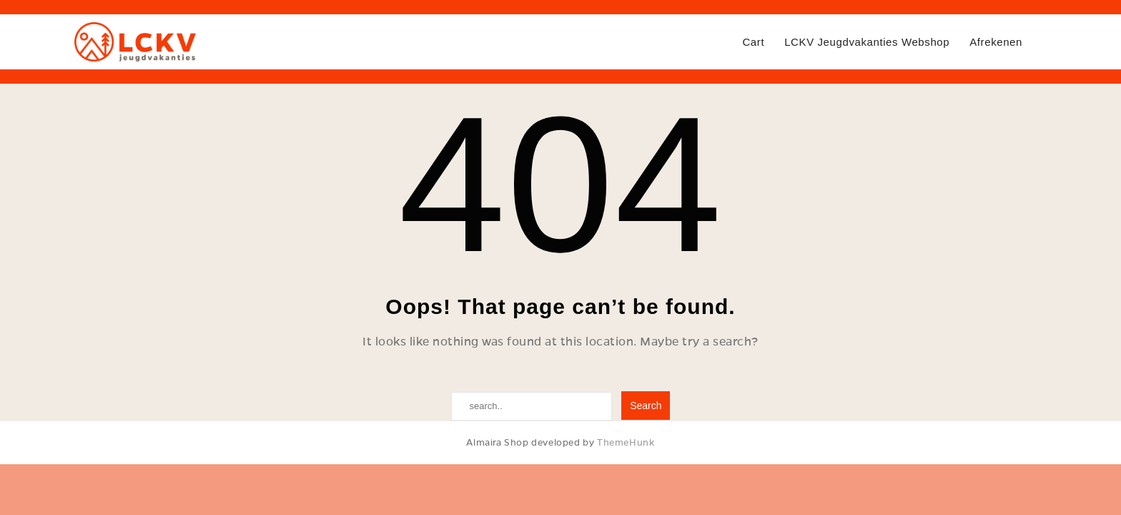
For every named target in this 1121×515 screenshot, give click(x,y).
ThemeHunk (625, 443)
